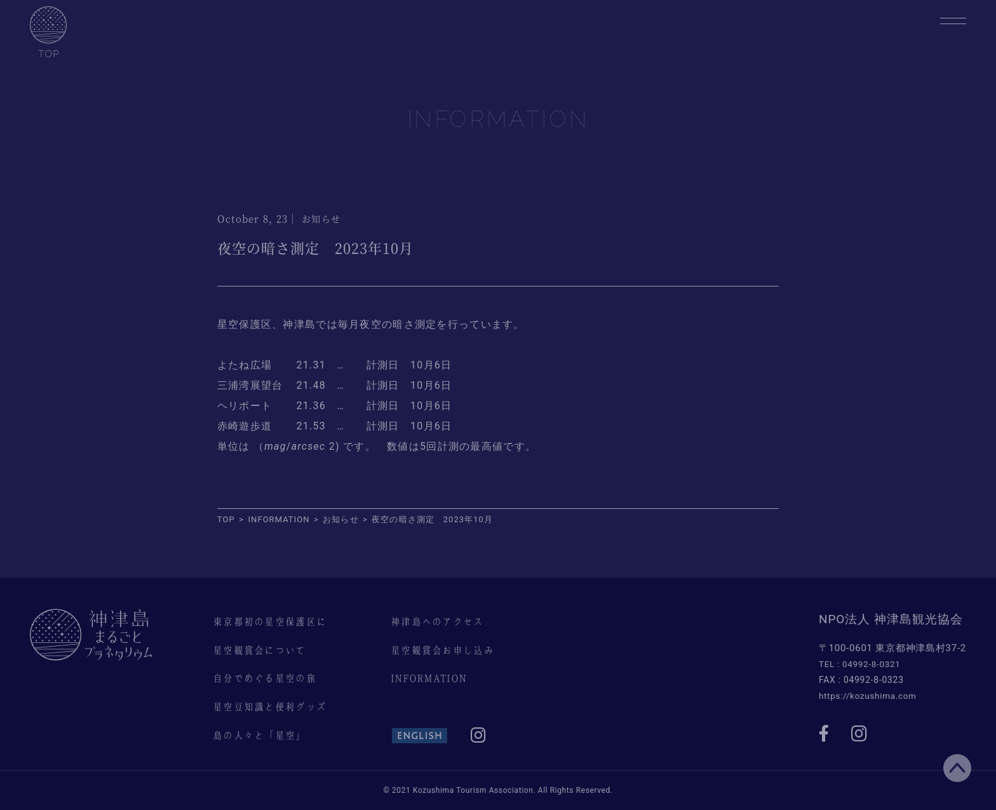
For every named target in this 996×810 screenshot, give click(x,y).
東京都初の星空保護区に (273, 621)
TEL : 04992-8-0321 (861, 664)
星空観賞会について (262, 650)
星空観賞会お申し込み (446, 650)
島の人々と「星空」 (262, 735)
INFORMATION (431, 678)
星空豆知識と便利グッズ (273, 706)
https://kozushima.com (869, 695)
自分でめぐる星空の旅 (268, 678)
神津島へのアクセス (440, 621)
